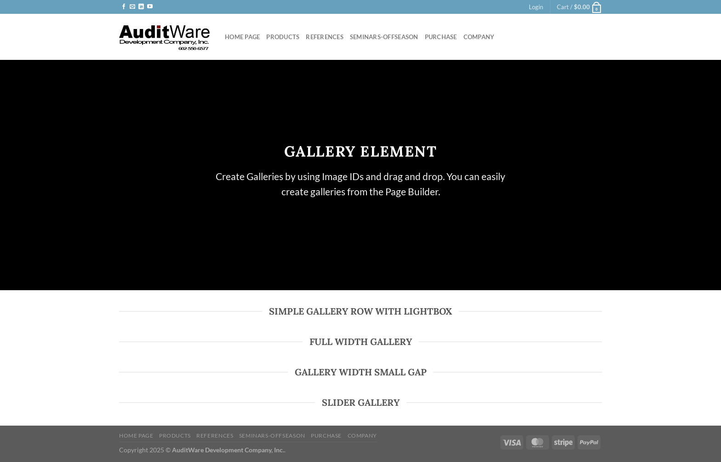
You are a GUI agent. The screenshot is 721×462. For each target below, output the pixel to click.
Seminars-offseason (384, 37)
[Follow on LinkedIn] (141, 7)
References (324, 37)
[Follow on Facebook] (123, 7)
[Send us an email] (132, 7)
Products (282, 37)
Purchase (441, 37)
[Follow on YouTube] (150, 7)
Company (479, 37)
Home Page (242, 37)
